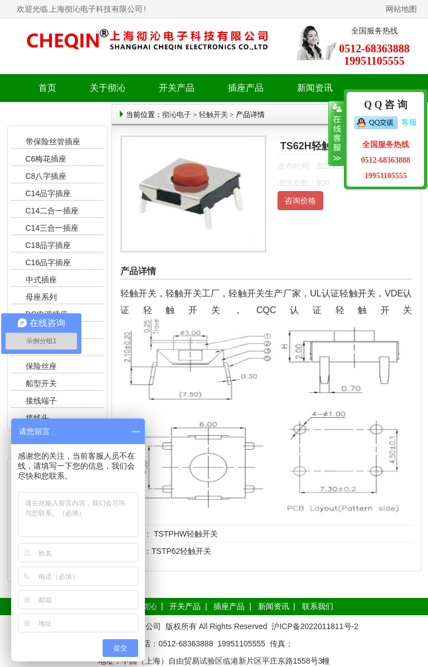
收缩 (336, 133)
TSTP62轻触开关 (181, 551)
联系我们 (317, 606)
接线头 (37, 417)
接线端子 (41, 400)
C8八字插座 (46, 176)
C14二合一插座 (52, 210)
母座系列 (41, 297)
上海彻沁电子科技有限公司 (96, 8)
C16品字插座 (48, 262)
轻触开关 (213, 114)
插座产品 (229, 606)
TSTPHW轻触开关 (185, 533)
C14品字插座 (48, 193)
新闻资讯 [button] (315, 87)
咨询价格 (300, 200)
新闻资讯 (273, 606)
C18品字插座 (48, 245)
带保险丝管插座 (54, 141)
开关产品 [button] (176, 87)
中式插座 (41, 279)
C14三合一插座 (52, 227)
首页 (47, 87)
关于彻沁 (107, 87)
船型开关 (41, 383)
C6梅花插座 (46, 158)
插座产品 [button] (246, 87)
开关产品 (185, 606)
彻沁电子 (176, 114)
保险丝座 (41, 366)
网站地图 (401, 8)
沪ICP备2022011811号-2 (314, 626)
